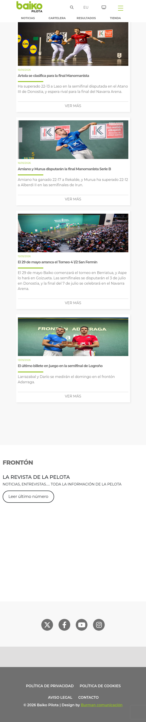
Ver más (73, 106)
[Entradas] (102, 6)
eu (85, 7)
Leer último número (28, 496)
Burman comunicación (102, 705)
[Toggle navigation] (120, 8)
